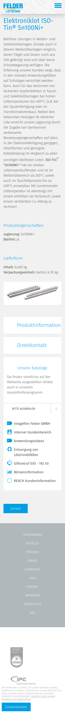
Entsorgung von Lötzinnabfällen (22, 452)
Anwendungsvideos (25, 440)
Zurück (15, 508)
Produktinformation (39, 325)
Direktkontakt (32, 345)
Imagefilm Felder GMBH (28, 423)
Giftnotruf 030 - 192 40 (28, 463)
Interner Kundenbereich (29, 431)
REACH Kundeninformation (31, 480)
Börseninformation (25, 471)
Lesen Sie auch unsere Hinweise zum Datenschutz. (28, 698)
